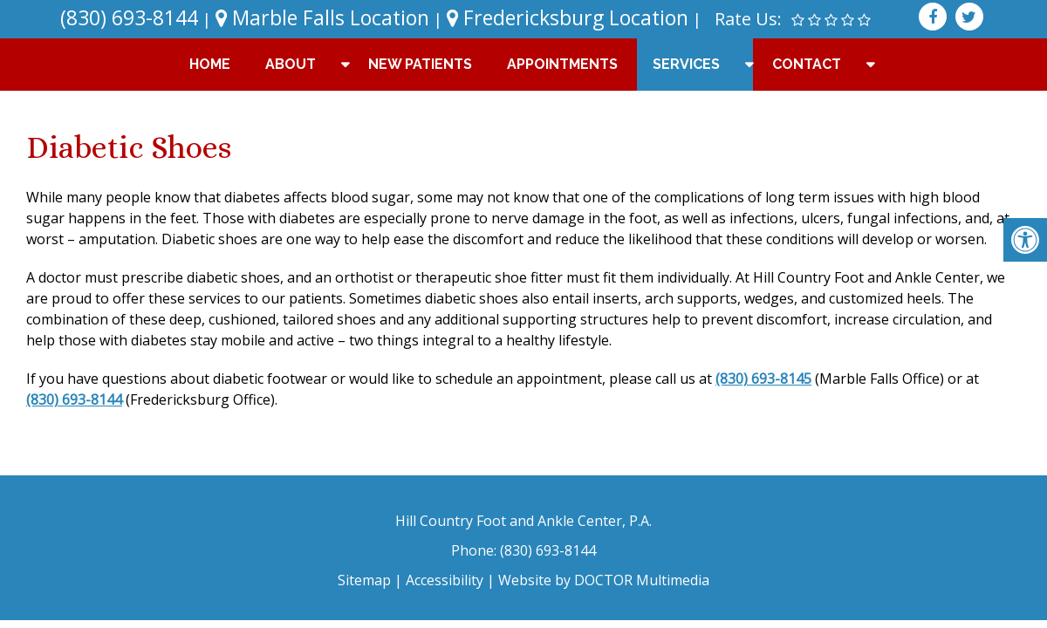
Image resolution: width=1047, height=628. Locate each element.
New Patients (420, 64)
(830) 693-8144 (129, 17)
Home (209, 64)
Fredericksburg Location (567, 17)
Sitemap (364, 580)
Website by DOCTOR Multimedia (603, 580)
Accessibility (444, 580)
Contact (806, 64)
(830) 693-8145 (763, 378)
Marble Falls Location (322, 17)
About (290, 64)
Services (686, 64)
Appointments (562, 64)
